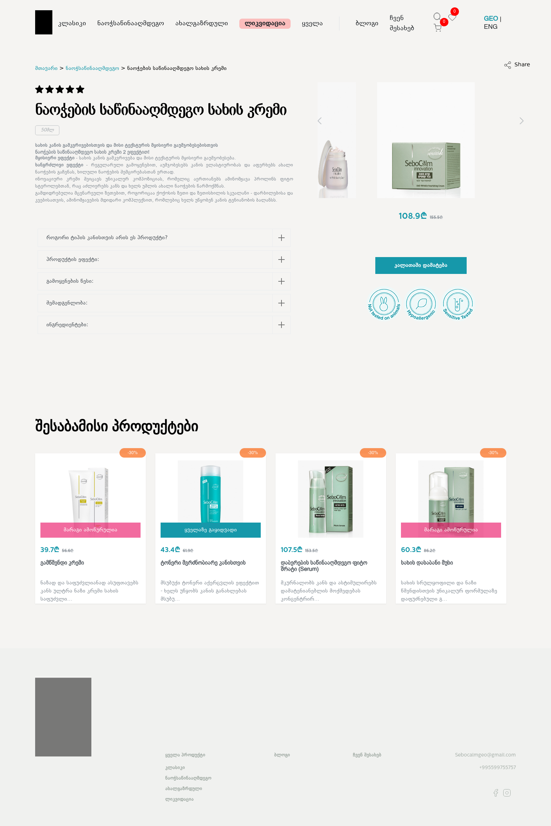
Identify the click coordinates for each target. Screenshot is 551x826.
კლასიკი (72, 24)
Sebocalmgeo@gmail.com (485, 755)
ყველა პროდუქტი (185, 755)
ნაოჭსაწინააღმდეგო (130, 24)
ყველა (312, 24)
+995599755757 (497, 768)
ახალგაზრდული (201, 24)
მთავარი (46, 69)
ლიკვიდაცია (265, 24)
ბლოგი (367, 24)
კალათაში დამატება (420, 266)
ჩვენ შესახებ (402, 23)
